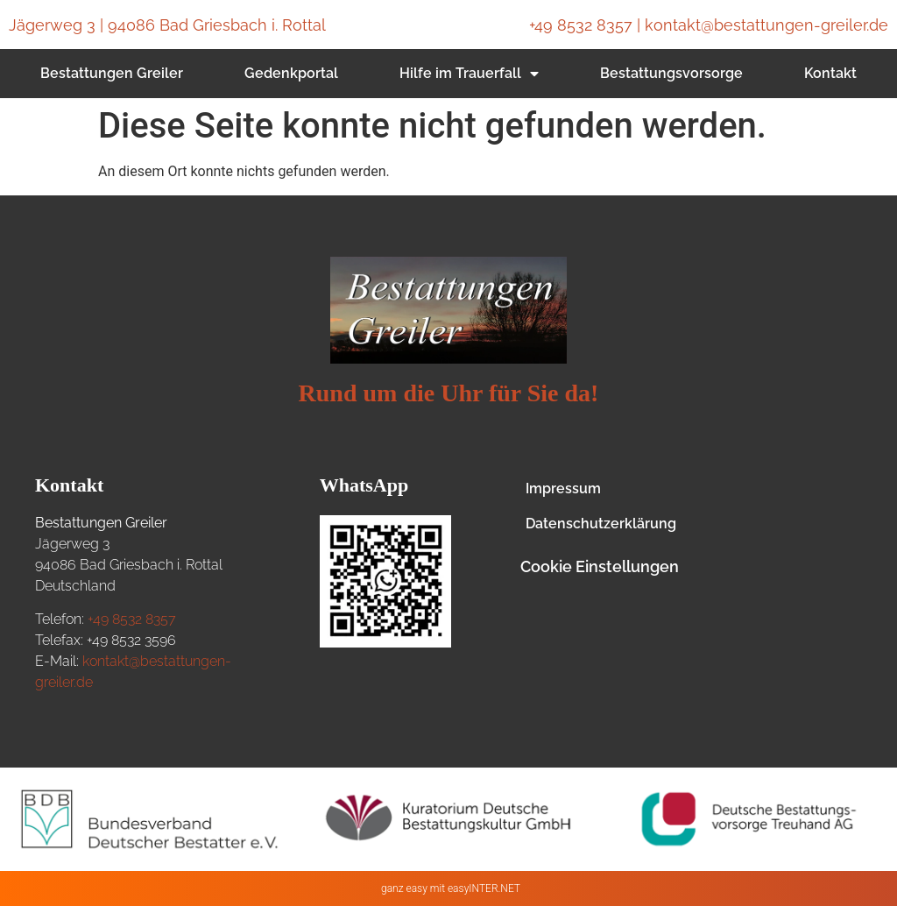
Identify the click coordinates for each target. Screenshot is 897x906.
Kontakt (830, 73)
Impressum (563, 488)
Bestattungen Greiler (111, 73)
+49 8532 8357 (580, 25)
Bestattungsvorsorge (671, 73)
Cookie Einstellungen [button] (599, 566)
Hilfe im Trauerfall (469, 73)
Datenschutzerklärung (601, 523)
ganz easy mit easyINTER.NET (450, 888)
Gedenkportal (291, 73)
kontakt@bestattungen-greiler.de (766, 25)
